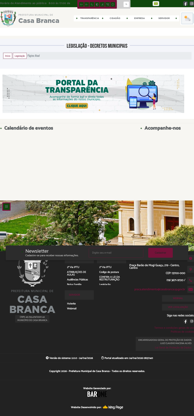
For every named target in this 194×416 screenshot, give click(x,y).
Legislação (20, 55)
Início (7, 55)
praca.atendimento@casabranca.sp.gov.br (159, 289)
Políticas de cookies (182, 331)
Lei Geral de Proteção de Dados (173, 347)
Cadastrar (160, 252)
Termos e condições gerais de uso (174, 327)
